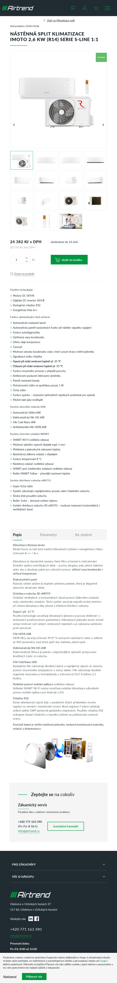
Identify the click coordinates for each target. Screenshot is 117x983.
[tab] (17, 534)
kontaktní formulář (65, 826)
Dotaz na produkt (24, 274)
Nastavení (9, 976)
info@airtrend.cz (28, 831)
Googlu (103, 960)
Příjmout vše (34, 976)
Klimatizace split (65, 20)
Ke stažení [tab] (83, 534)
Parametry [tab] (48, 534)
